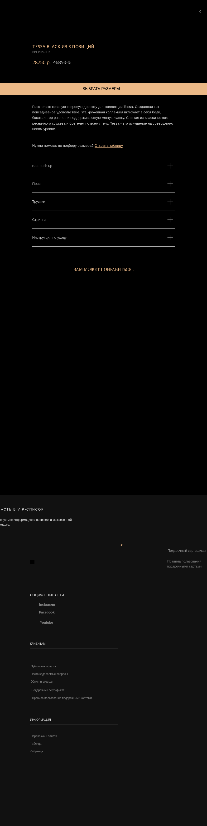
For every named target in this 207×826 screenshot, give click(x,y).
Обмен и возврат (41, 681)
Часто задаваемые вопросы (49, 674)
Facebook (46, 612)
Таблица (35, 743)
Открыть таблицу (109, 145)
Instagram (47, 604)
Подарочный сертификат (47, 690)
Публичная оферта (43, 666)
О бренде (36, 751)
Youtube (46, 622)
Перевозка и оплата (44, 736)
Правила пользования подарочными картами (184, 563)
